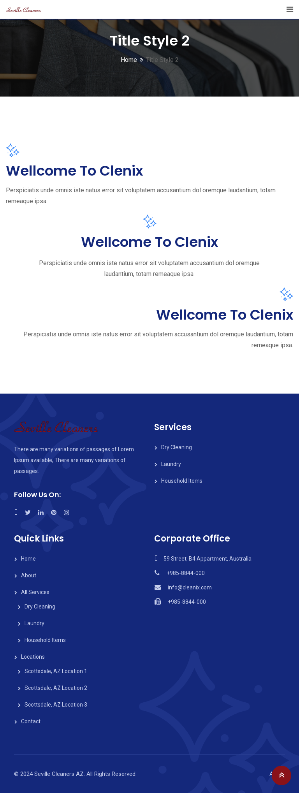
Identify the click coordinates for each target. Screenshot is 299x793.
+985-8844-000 (186, 573)
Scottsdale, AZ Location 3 (56, 705)
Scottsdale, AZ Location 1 (56, 671)
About (28, 575)
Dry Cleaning (176, 447)
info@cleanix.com (190, 587)
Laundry (171, 464)
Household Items (181, 481)
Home (129, 59)
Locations (33, 657)
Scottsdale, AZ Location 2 (56, 688)
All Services (35, 592)
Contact (30, 721)
